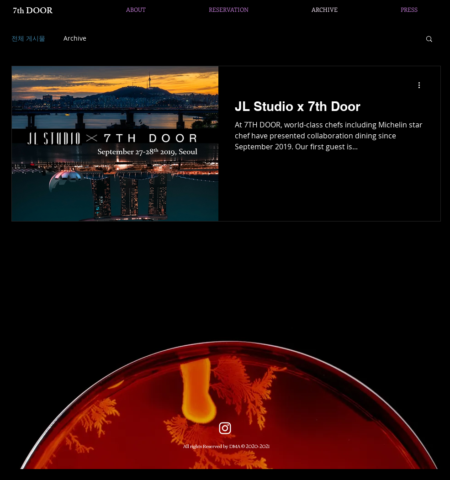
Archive (75, 38)
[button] (429, 39)
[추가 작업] (422, 84)
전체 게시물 (28, 38)
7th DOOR (33, 12)
